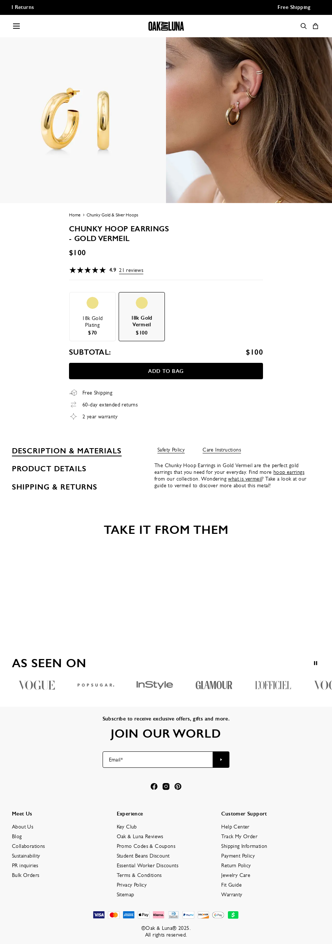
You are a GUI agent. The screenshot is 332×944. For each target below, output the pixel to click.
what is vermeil (245, 479)
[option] (92, 316)
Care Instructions (222, 450)
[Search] (303, 26)
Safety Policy (171, 450)
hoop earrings (288, 472)
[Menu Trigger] (16, 26)
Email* (116, 760)
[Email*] (158, 759)
